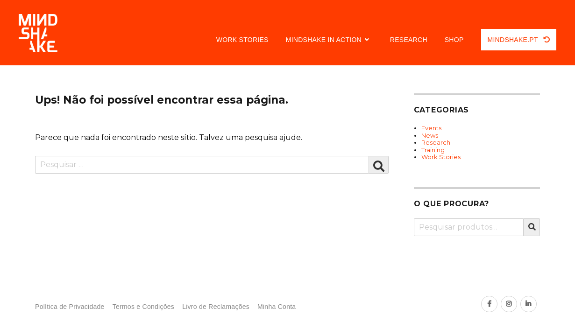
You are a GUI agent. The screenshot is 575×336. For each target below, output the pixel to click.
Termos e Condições (143, 306)
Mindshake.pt (519, 39)
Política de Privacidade (70, 306)
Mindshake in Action (324, 39)
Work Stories (242, 39)
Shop (454, 39)
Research (408, 39)
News (429, 135)
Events (431, 128)
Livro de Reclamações (215, 306)
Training (433, 150)
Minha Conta (276, 306)
